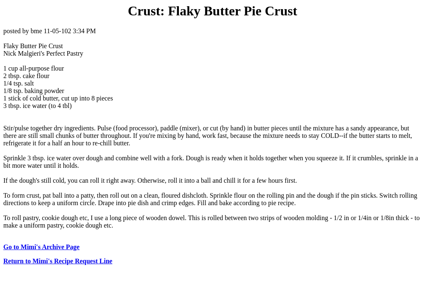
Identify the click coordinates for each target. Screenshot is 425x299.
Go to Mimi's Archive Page (41, 246)
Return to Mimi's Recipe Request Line (57, 261)
